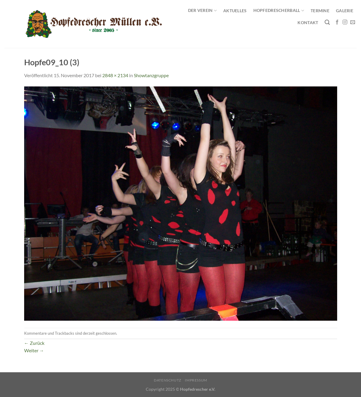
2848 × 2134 (115, 75)
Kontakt (308, 22)
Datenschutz (167, 380)
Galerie (344, 10)
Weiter (34, 350)
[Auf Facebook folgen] (337, 22)
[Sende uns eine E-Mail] (352, 22)
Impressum (196, 380)
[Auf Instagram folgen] (345, 22)
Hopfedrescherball (278, 10)
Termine (320, 10)
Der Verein (202, 10)
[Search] (327, 22)
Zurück (34, 343)
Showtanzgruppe (151, 75)
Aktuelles (235, 10)
